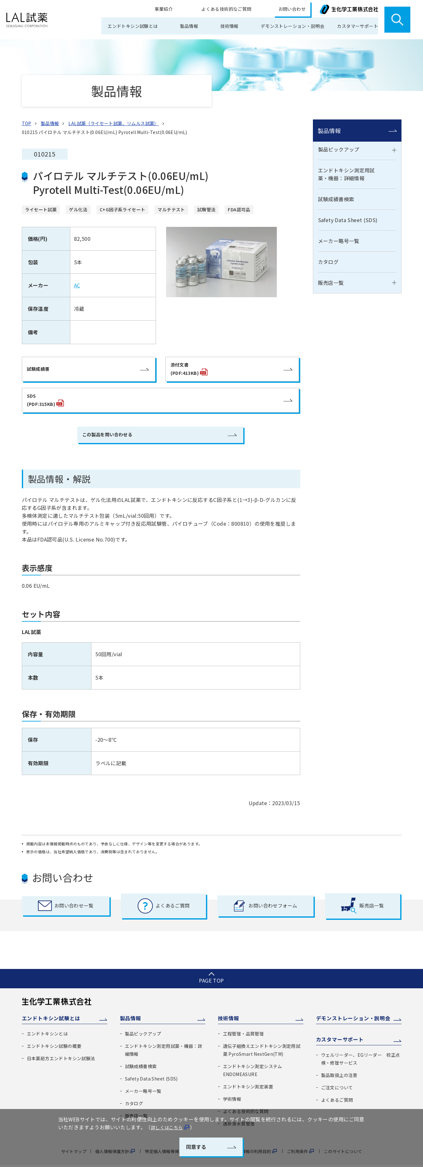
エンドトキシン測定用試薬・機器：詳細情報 (346, 170)
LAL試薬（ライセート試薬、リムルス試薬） (113, 119)
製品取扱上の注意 (339, 1058)
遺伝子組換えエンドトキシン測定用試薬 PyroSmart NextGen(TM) (262, 1032)
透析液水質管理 (239, 1105)
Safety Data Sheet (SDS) (348, 216)
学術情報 (232, 1080)
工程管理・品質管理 (243, 1015)
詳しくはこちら (169, 1127)
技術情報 (228, 999)
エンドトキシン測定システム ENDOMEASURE (252, 1052)
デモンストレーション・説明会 (282, 25)
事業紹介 (205, 10)
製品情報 (329, 126)
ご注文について (337, 1070)
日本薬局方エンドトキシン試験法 (61, 1040)
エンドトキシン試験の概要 (54, 1028)
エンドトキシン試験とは (51, 999)
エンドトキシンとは (47, 1015)
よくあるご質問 (337, 1082)
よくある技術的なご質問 (248, 10)
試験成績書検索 (336, 195)
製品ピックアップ (338, 145)
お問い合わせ (296, 10)
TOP (26, 119)
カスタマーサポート (340, 1022)
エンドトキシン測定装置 (248, 1068)
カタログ (328, 258)
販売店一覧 (331, 279)
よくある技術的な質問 (246, 1093)
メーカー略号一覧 (338, 237)
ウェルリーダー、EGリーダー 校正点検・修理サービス (360, 1042)
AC (77, 282)
